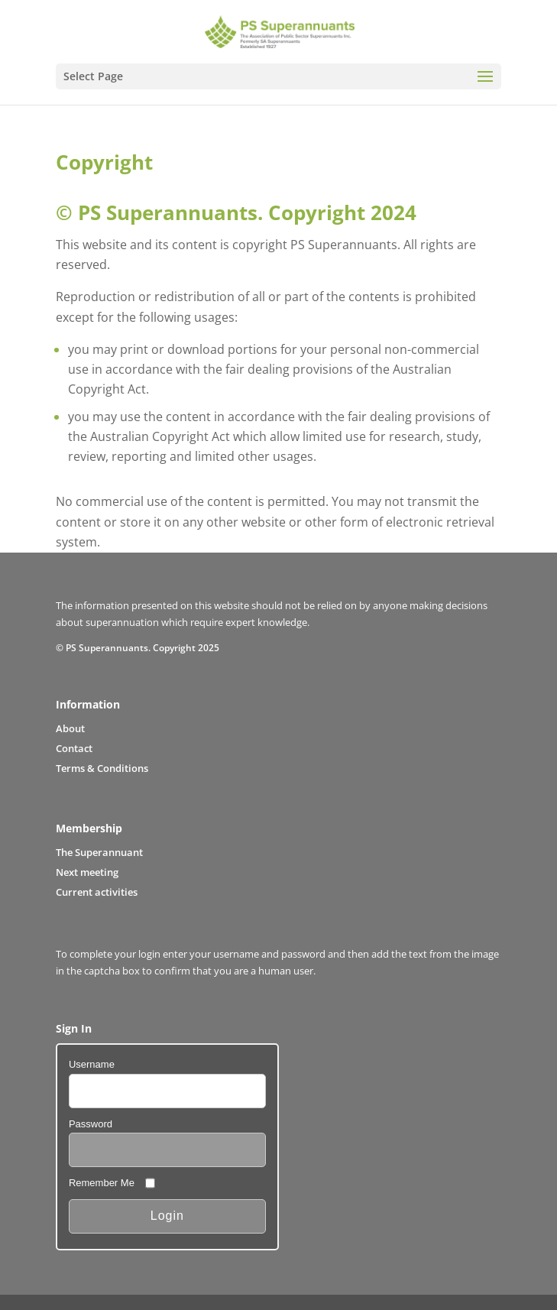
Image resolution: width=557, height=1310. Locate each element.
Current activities (97, 892)
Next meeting (87, 872)
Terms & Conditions (102, 768)
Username (92, 1064)
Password (90, 1124)
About (70, 728)
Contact (74, 748)
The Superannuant (99, 852)
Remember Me (101, 1182)
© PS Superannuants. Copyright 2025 (137, 647)
